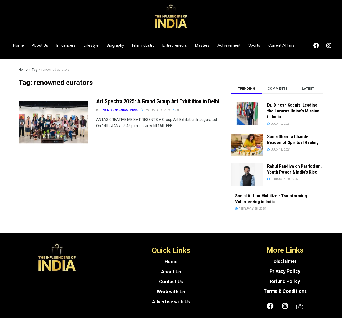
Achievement (228, 45)
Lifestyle (91, 45)
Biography (115, 45)
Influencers (66, 45)
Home (18, 45)
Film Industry (143, 45)
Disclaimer (285, 261)
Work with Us (171, 292)
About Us (40, 45)
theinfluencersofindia (119, 110)
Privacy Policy (285, 271)
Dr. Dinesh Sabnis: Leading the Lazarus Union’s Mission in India (293, 110)
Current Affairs (281, 45)
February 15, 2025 (155, 110)
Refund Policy (285, 281)
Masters (202, 45)
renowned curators (55, 70)
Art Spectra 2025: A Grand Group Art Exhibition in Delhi (157, 101)
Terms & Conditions (285, 291)
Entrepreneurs (174, 45)
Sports (254, 45)
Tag (34, 70)
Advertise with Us (171, 301)
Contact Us (171, 281)
